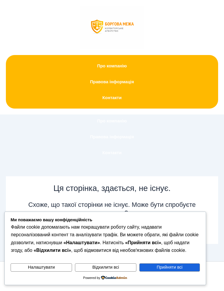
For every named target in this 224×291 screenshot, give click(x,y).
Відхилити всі (105, 267)
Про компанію (112, 66)
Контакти (111, 97)
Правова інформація (112, 81)
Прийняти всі (170, 267)
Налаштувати (41, 267)
